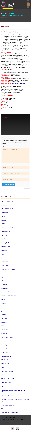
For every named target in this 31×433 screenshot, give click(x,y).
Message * (5, 146)
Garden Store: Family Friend (9, 295)
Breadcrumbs (5, 239)
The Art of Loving (6, 356)
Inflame (3, 314)
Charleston (4, 250)
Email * (4, 171)
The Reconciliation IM (7, 379)
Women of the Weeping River (9, 412)
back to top (27, 188)
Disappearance (5, 273)
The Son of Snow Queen (8, 382)
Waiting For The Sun (7, 395)
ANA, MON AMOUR (7, 209)
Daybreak (4, 258)
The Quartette (5, 318)
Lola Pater (4, 322)
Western (3, 409)
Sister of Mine (5, 352)
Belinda (3, 220)
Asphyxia (3, 216)
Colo (2, 254)
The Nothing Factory (7, 371)
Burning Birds (5, 243)
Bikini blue (4, 224)
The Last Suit (5, 363)
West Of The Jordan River (8, 405)
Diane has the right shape (8, 269)
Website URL (6, 177)
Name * (4, 164)
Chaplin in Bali (5, 246)
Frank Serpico (5, 288)
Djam (2, 277)
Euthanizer (4, 284)
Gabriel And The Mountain (8, 292)
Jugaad (3, 311)
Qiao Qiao (4, 333)
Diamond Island (5, 265)
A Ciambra (4, 205)
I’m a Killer (4, 307)
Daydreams (4, 261)
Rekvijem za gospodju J (7, 337)
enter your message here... (15, 155)
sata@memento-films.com (18, 83)
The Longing (5, 367)
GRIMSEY (4, 303)
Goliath (3, 299)
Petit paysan (4, 329)
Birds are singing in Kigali (8, 227)
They (2, 386)
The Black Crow (5, 231)
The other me (5, 375)
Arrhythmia (4, 212)
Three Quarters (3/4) (7, 201)
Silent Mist (4, 348)
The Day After (5, 360)
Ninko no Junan (5, 326)
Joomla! (3, 419)
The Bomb (4, 235)
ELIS (2, 280)
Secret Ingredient (6, 345)
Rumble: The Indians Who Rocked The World (13, 341)
